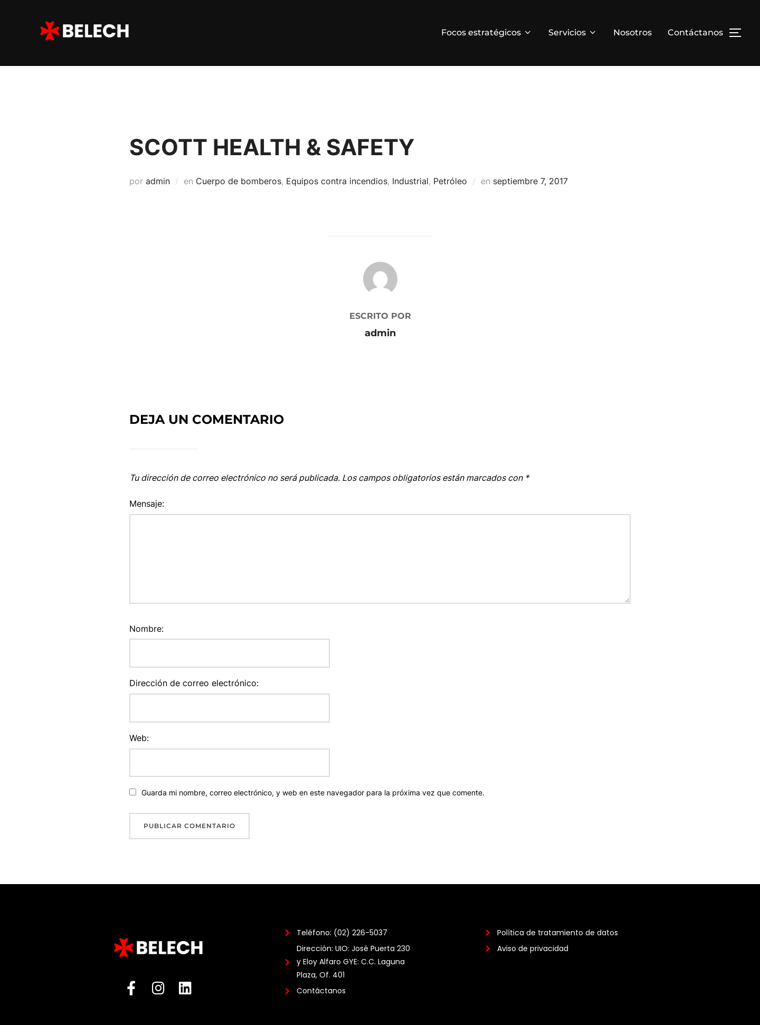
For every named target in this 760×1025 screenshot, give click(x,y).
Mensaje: (146, 527)
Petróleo (450, 204)
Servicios (572, 32)
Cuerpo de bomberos (238, 204)
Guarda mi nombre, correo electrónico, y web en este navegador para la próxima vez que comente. (312, 816)
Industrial (410, 204)
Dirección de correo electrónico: (194, 706)
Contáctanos (695, 32)
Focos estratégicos (487, 32)
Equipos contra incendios (336, 204)
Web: (139, 761)
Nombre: (146, 652)
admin (158, 204)
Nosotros (632, 32)
